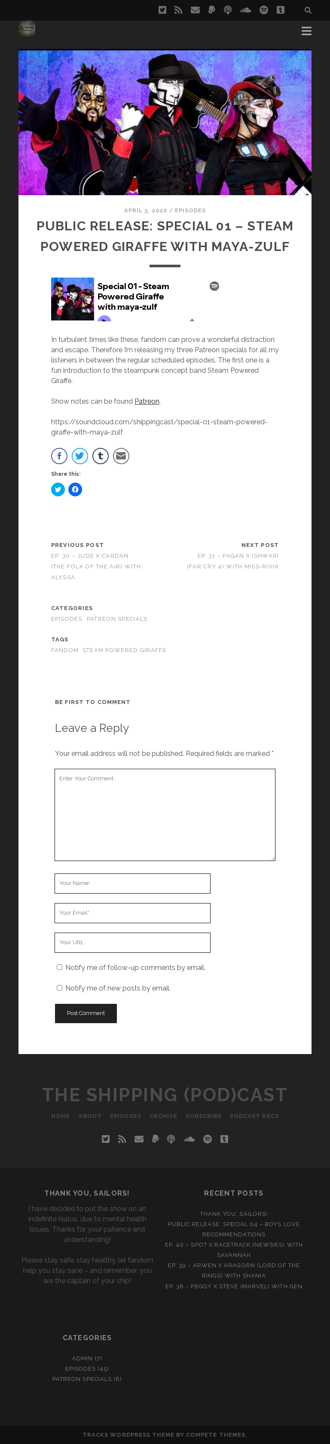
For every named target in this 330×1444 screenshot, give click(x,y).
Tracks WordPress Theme (128, 1435)
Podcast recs (255, 1116)
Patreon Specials (117, 619)
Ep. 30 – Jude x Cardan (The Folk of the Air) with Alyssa (96, 566)
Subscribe (204, 1116)
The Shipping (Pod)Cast (165, 1095)
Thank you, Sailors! (234, 1214)
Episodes (190, 210)
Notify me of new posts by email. (118, 988)
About (89, 1116)
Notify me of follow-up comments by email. (135, 968)
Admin (82, 1358)
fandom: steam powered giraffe (109, 650)
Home (60, 1116)
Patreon (146, 401)
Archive (163, 1116)
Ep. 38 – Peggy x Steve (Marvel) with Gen (233, 1286)
